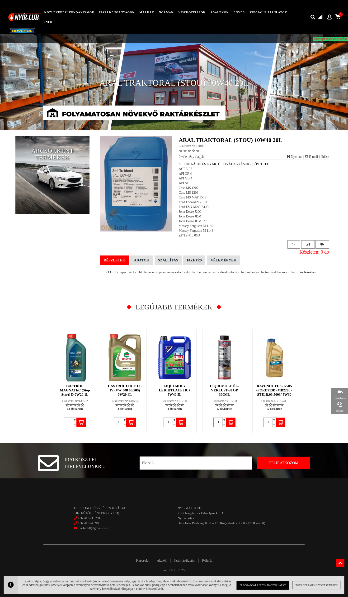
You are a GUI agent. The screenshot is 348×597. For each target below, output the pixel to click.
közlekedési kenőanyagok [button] (69, 12)
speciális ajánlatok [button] (268, 12)
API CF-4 (185, 173)
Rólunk (207, 560)
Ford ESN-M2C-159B (193, 202)
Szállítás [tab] (168, 260)
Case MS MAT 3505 (192, 197)
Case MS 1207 (188, 188)
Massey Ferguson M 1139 (196, 226)
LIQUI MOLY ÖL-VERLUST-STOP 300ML (224, 390)
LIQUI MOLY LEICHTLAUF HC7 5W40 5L (174, 390)
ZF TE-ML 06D (189, 235)
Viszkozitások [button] (192, 12)
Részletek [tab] (114, 260)
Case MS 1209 (188, 192)
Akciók (161, 560)
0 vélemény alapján (192, 157)
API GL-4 (185, 178)
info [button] (48, 22)
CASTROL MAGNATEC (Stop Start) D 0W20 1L (75, 390)
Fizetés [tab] (194, 260)
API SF (184, 183)
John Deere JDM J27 (193, 221)
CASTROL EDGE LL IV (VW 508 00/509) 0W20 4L (125, 390)
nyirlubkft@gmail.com (91, 528)
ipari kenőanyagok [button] (117, 12)
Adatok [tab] (141, 260)
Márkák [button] (147, 12)
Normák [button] (166, 12)
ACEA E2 (185, 169)
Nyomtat (295, 157)
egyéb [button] (239, 12)
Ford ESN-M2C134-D (194, 207)
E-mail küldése (317, 157)
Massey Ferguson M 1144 (196, 230)
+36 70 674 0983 (89, 523)
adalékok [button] (219, 12)
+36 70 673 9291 (89, 518)
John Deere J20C (190, 211)
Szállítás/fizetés (184, 560)
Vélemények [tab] (223, 260)
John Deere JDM (190, 216)
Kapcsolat (142, 560)
